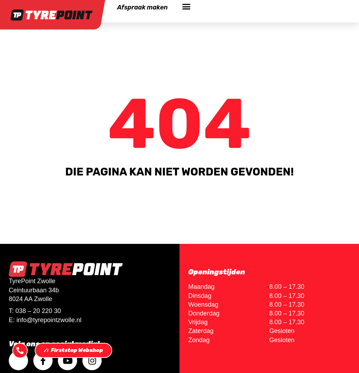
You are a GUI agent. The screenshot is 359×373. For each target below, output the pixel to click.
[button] (186, 6)
